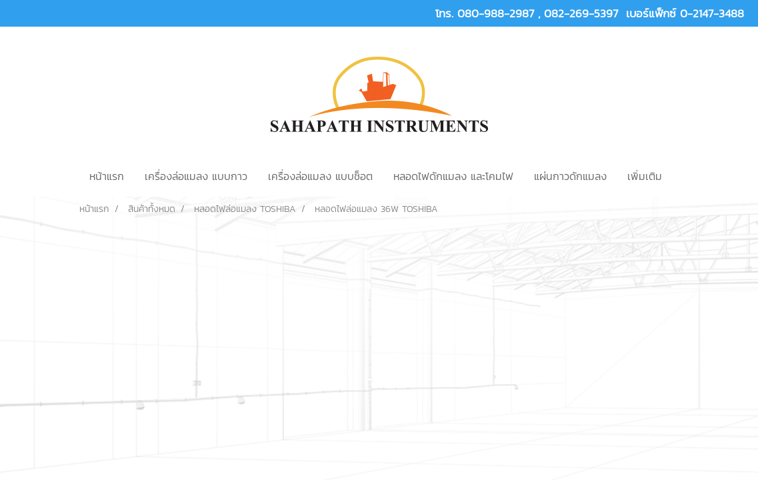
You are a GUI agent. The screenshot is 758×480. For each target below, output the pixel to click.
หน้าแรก (106, 176)
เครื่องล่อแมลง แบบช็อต (320, 176)
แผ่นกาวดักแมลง (570, 176)
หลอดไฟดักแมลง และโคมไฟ (453, 176)
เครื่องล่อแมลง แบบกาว (196, 176)
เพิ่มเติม (644, 176)
